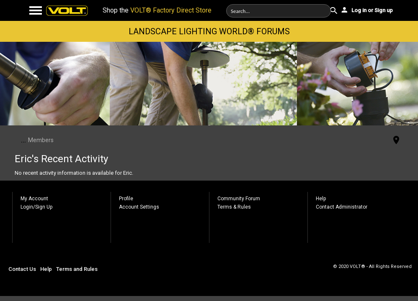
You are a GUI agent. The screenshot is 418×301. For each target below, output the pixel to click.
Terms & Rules (234, 207)
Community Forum (238, 199)
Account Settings (139, 207)
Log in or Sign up (366, 9)
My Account (34, 199)
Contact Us (22, 269)
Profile (126, 199)
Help (321, 199)
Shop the (157, 10)
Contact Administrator (341, 207)
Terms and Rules (77, 269)
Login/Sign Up (36, 207)
